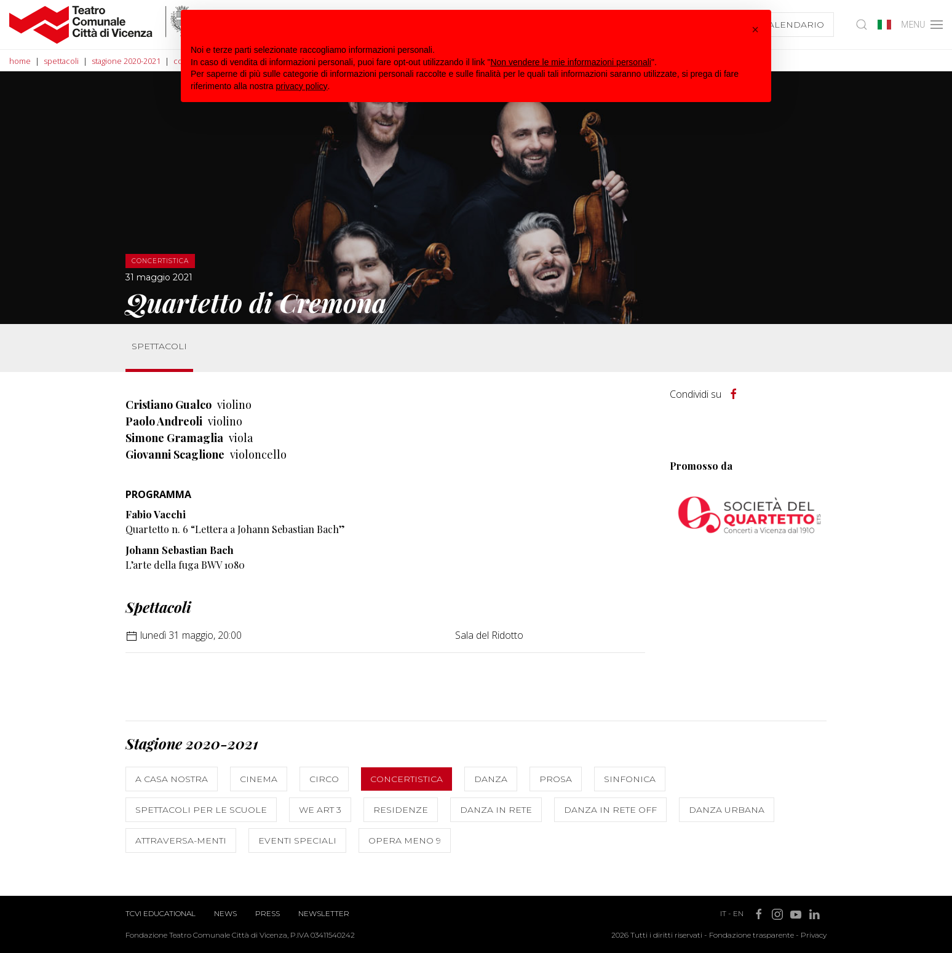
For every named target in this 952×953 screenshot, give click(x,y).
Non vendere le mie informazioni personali (570, 62)
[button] (755, 29)
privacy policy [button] (302, 86)
